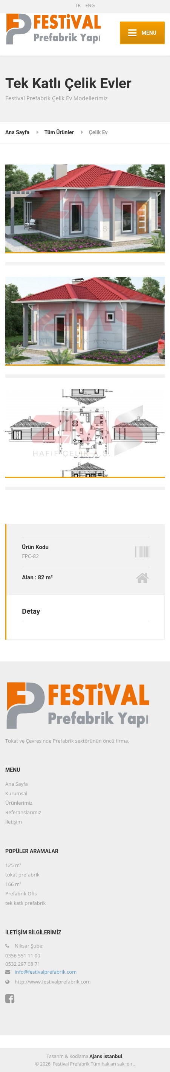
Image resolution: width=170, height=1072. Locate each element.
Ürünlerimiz (18, 802)
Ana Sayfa (17, 132)
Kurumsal (16, 793)
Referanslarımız (23, 812)
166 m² (13, 884)
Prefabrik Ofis (21, 893)
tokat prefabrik (22, 874)
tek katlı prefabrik (25, 903)
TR (78, 5)
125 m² (13, 865)
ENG (90, 5)
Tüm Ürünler (59, 132)
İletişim (13, 821)
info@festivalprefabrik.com (46, 971)
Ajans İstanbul (105, 1056)
